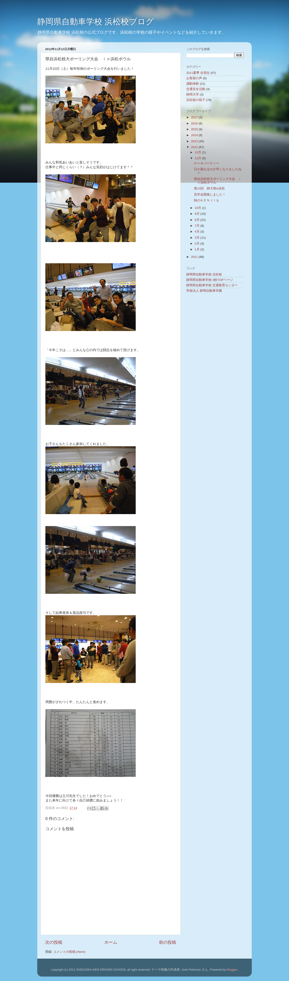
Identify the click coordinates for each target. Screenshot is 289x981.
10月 (198, 208)
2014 (195, 135)
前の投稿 (167, 942)
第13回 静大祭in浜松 (209, 188)
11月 (198, 158)
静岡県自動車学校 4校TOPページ (209, 280)
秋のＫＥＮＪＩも (206, 200)
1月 (197, 249)
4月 (197, 231)
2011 (195, 257)
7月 (197, 225)
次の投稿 (53, 942)
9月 (197, 213)
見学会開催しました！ (210, 194)
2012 (195, 147)
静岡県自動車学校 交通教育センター (212, 285)
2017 (195, 117)
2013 (195, 141)
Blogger (232, 969)
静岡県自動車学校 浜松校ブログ (95, 21)
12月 (198, 152)
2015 (195, 129)
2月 (197, 243)
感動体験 (192, 83)
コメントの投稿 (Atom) (69, 951)
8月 (197, 219)
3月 (197, 237)
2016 (195, 123)
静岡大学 (192, 94)
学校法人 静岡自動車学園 (204, 290)
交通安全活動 (195, 89)
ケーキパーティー (206, 163)
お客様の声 (194, 78)
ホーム (110, 942)
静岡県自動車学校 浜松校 (204, 274)
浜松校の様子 (195, 100)
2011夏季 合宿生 (198, 73)
